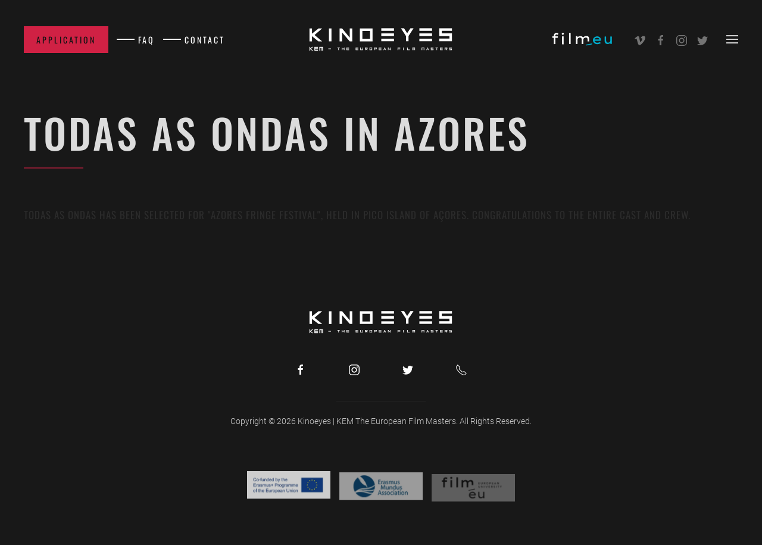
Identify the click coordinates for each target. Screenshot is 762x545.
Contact (205, 39)
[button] (732, 39)
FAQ (146, 39)
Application (66, 39)
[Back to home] (381, 39)
